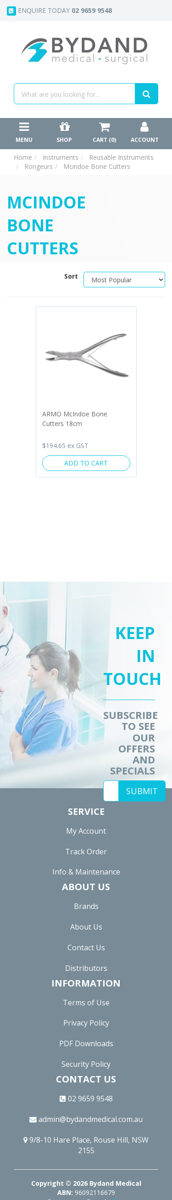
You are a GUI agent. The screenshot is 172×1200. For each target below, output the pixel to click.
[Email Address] (111, 791)
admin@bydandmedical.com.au (86, 1119)
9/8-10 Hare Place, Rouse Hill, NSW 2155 (86, 1145)
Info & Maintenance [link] (86, 872)
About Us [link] (86, 927)
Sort (70, 276)
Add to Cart (86, 463)
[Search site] (146, 93)
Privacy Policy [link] (86, 1023)
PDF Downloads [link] (86, 1043)
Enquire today (59, 11)
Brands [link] (86, 906)
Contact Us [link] (86, 947)
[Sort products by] (124, 279)
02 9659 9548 (86, 1098)
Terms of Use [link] (86, 1003)
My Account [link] (86, 831)
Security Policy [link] (86, 1064)
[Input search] (74, 93)
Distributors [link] (86, 968)
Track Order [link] (86, 852)
